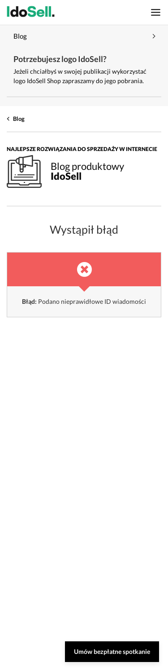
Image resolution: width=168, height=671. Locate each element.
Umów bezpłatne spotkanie (112, 651)
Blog (19, 118)
